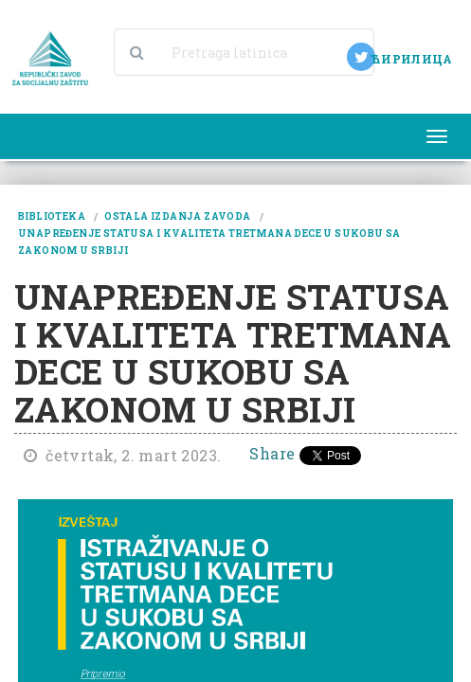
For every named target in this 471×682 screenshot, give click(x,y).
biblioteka (51, 216)
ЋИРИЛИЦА (411, 58)
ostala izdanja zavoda (177, 216)
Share (272, 453)
